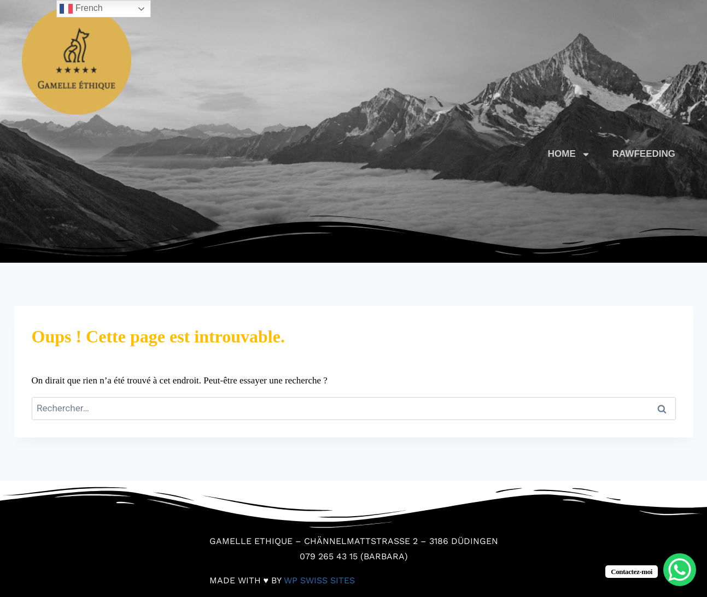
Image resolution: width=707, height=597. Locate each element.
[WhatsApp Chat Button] (679, 569)
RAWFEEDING (643, 154)
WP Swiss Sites (319, 580)
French (81, 8)
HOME (569, 154)
